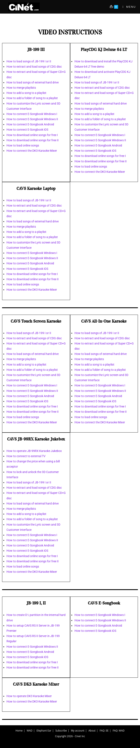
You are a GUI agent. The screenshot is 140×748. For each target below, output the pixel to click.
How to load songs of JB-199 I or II (28, 61)
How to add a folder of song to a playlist (32, 98)
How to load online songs (22, 145)
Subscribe (61, 730)
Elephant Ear (44, 730)
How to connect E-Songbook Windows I (31, 114)
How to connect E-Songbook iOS (27, 129)
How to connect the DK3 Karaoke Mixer (31, 150)
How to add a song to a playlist (26, 93)
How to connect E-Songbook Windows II (32, 119)
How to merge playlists (21, 87)
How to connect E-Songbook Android (30, 124)
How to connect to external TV (25, 456)
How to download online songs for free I (32, 135)
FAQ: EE (104, 730)
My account (77, 730)
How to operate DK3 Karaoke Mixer (29, 696)
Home (19, 730)
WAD (29, 730)
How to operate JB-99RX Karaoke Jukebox (34, 451)
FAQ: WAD (119, 730)
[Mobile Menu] (127, 7)
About (92, 730)
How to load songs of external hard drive (32, 82)
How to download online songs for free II (32, 140)
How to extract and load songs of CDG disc (34, 66)
